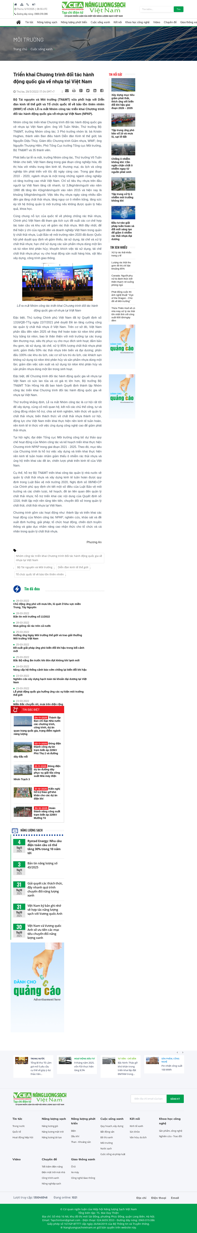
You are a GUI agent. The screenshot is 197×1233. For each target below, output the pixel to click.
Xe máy (75, 1172)
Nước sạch (106, 1148)
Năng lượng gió (50, 1126)
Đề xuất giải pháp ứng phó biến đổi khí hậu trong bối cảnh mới (48, 649)
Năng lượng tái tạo (52, 1137)
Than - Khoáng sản (81, 1142)
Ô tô (73, 1166)
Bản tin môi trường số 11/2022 (31, 616)
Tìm (179, 9)
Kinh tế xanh (136, 1126)
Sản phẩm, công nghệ (170, 1060)
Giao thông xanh (83, 1159)
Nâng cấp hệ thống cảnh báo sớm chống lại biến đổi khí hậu (50, 669)
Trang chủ (20, 49)
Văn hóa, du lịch (138, 1137)
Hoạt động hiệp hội (22, 1137)
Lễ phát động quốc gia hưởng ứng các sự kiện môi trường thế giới (48, 693)
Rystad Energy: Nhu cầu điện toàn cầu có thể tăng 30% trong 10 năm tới (44, 847)
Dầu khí (75, 1136)
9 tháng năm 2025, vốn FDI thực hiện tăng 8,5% (84, 1066)
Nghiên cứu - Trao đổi (170, 1136)
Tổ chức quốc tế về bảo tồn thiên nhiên (40, 574)
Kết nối (118, 22)
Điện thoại (158, 1198)
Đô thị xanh (106, 1137)
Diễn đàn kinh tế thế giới (73, 567)
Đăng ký (175, 1098)
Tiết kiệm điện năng (52, 1166)
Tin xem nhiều (118, 247)
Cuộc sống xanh (100, 22)
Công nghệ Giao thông (83, 1178)
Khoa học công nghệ (137, 22)
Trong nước (38, 1058)
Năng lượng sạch (47, 22)
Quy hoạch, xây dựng (111, 1126)
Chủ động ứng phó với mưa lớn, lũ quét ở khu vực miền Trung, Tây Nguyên (47, 606)
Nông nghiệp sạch (51, 1183)
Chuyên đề (170, 22)
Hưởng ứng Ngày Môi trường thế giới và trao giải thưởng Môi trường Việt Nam (47, 637)
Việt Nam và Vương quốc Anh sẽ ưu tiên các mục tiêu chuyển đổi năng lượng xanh (44, 932)
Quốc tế (16, 1131)
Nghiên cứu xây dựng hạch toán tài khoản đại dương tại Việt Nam (50, 681)
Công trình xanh (50, 1178)
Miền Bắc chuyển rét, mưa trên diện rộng (38, 704)
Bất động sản (107, 1131)
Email (175, 1198)
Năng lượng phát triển (74, 22)
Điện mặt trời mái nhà (53, 1172)
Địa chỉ (141, 1198)
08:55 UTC (42, 8)
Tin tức (29, 22)
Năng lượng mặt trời (53, 1131)
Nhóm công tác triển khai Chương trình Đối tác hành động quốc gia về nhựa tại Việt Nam (59, 558)
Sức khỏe (135, 1131)
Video (156, 22)
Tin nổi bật (115, 74)
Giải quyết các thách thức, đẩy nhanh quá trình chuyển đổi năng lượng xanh (45, 889)
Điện (73, 1130)
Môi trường (106, 1142)
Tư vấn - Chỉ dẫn (127, 1058)
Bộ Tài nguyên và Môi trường (34, 567)
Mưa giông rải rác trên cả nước (32, 625)
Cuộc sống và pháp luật (113, 1154)
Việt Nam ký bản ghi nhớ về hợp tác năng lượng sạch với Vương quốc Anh (44, 910)
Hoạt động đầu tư (84, 1058)
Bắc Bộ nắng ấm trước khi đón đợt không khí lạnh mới (46, 660)
